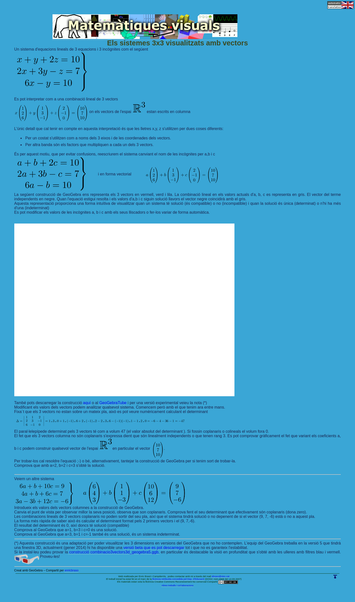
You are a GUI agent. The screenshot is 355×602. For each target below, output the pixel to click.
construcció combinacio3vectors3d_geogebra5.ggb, (114, 552)
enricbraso (71, 570)
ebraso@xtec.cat (220, 576)
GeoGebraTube (113, 403)
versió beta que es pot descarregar (154, 548)
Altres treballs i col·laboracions (177, 585)
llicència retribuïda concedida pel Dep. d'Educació (178, 579)
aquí (87, 403)
